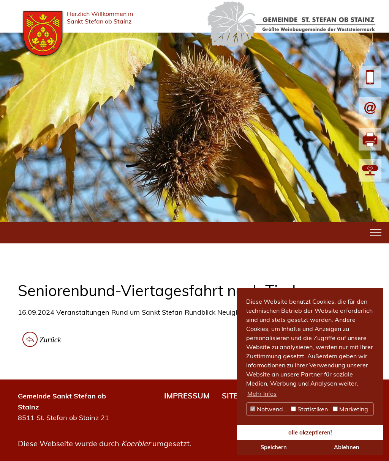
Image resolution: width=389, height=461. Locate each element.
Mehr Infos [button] (262, 393)
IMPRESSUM (187, 395)
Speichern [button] (274, 447)
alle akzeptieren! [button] (310, 432)
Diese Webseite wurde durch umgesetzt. (104, 443)
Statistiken (309, 409)
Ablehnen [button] (346, 447)
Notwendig (269, 409)
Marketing (350, 409)
